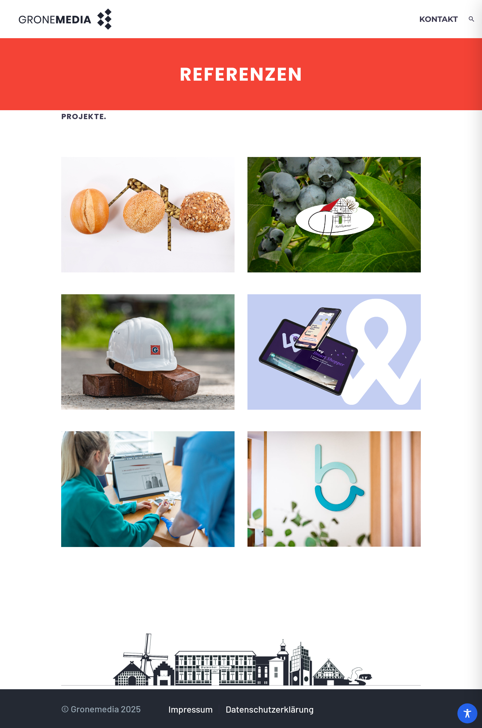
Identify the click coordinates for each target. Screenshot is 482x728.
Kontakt (438, 19)
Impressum (190, 709)
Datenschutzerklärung (270, 709)
